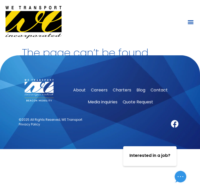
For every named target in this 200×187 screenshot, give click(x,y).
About (79, 90)
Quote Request (138, 102)
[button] (190, 22)
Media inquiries (102, 102)
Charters (122, 90)
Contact (159, 90)
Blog (140, 90)
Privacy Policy (29, 124)
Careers (99, 90)
